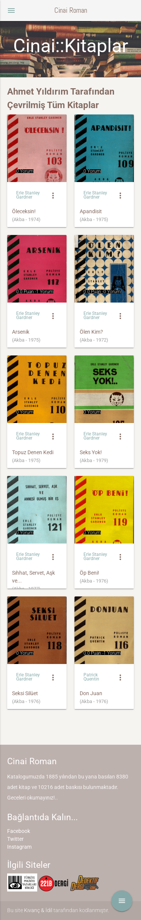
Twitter (15, 839)
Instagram (19, 847)
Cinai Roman (70, 10)
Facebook (18, 831)
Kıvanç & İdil (38, 910)
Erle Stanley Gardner (28, 195)
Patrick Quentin (91, 677)
